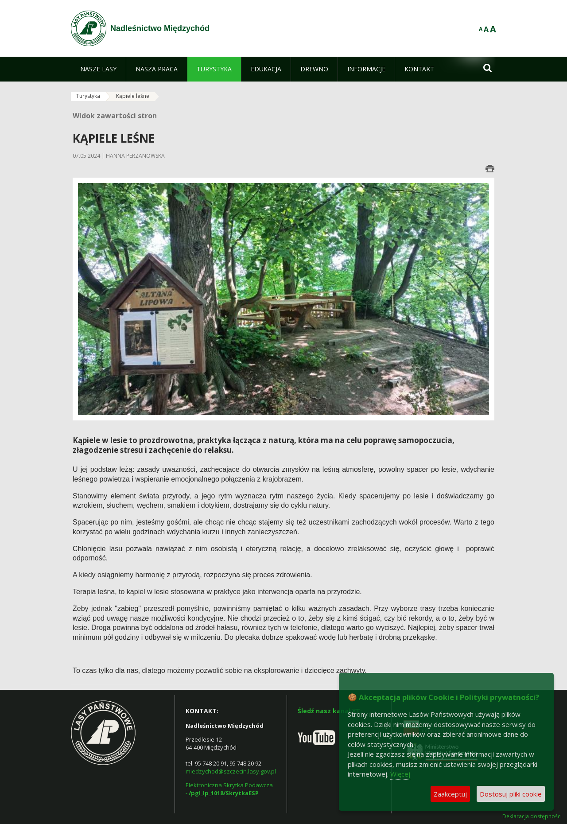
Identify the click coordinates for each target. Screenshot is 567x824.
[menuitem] (98, 69)
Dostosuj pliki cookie (511, 793)
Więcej (400, 774)
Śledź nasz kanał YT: (330, 711)
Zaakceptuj (450, 793)
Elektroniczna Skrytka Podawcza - (230, 789)
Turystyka (88, 96)
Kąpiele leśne (132, 96)
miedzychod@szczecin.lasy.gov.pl (231, 771)
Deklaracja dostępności (532, 816)
